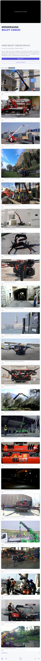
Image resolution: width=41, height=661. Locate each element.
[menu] (20, 658)
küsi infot (20, 58)
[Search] (5, 658)
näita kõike (4, 653)
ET (38, 658)
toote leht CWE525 (20, 62)
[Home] (2, 658)
